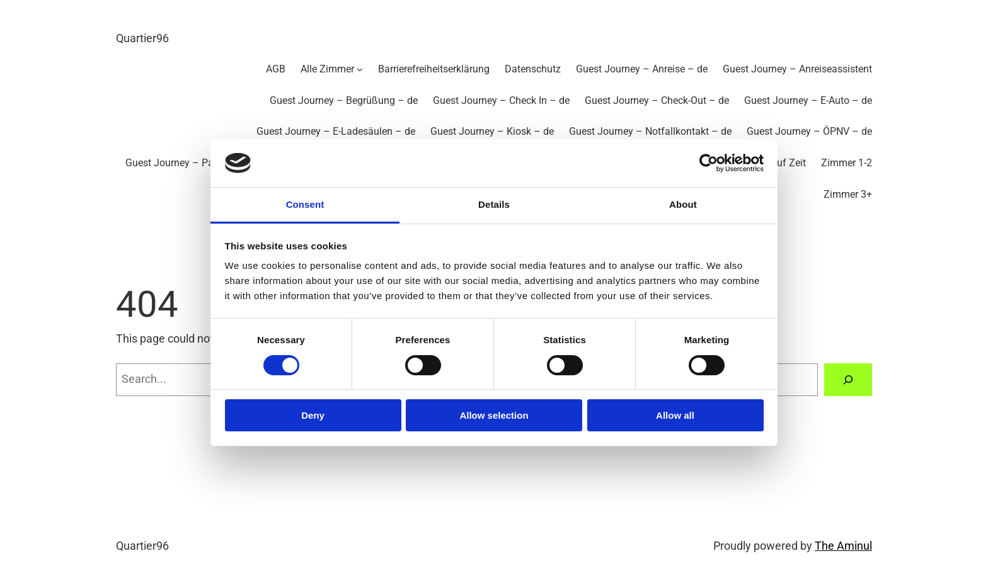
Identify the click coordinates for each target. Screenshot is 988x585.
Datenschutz (533, 69)
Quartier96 (142, 38)
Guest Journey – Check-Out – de (657, 100)
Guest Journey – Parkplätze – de (198, 163)
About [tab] (683, 204)
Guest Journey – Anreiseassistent (797, 69)
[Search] (848, 379)
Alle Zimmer (327, 69)
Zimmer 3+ (848, 194)
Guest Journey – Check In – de (501, 100)
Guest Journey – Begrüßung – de (344, 100)
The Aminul (843, 545)
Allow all (675, 415)
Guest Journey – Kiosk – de (492, 131)
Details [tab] (494, 204)
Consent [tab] (305, 204)
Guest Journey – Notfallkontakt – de (650, 131)
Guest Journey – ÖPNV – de (809, 131)
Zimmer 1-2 (846, 163)
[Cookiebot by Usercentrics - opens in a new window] (708, 163)
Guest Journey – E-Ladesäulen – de (335, 131)
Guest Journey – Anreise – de (642, 69)
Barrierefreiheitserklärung (434, 69)
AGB (275, 69)
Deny (313, 415)
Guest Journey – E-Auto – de (808, 100)
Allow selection (493, 415)
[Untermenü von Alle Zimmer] (360, 69)
